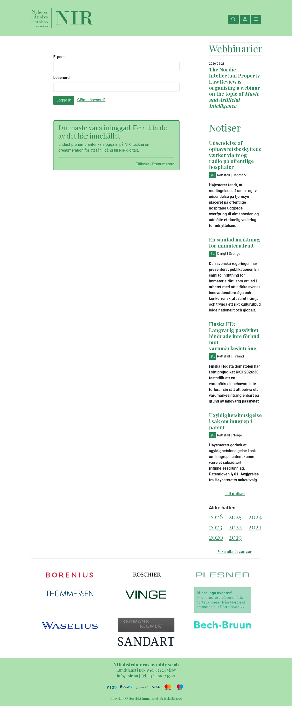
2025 (235, 516)
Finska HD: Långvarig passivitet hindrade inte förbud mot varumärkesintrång (234, 335)
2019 (235, 536)
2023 (215, 526)
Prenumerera (163, 164)
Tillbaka (142, 164)
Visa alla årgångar (235, 551)
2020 (216, 536)
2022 (235, 526)
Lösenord (61, 77)
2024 (255, 516)
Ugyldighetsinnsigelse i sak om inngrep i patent (235, 420)
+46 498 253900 (161, 675)
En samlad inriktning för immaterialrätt (234, 242)
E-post (59, 56)
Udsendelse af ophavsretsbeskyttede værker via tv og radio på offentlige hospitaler (235, 154)
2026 (216, 516)
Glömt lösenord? (91, 100)
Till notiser (235, 493)
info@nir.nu (127, 675)
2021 (254, 526)
